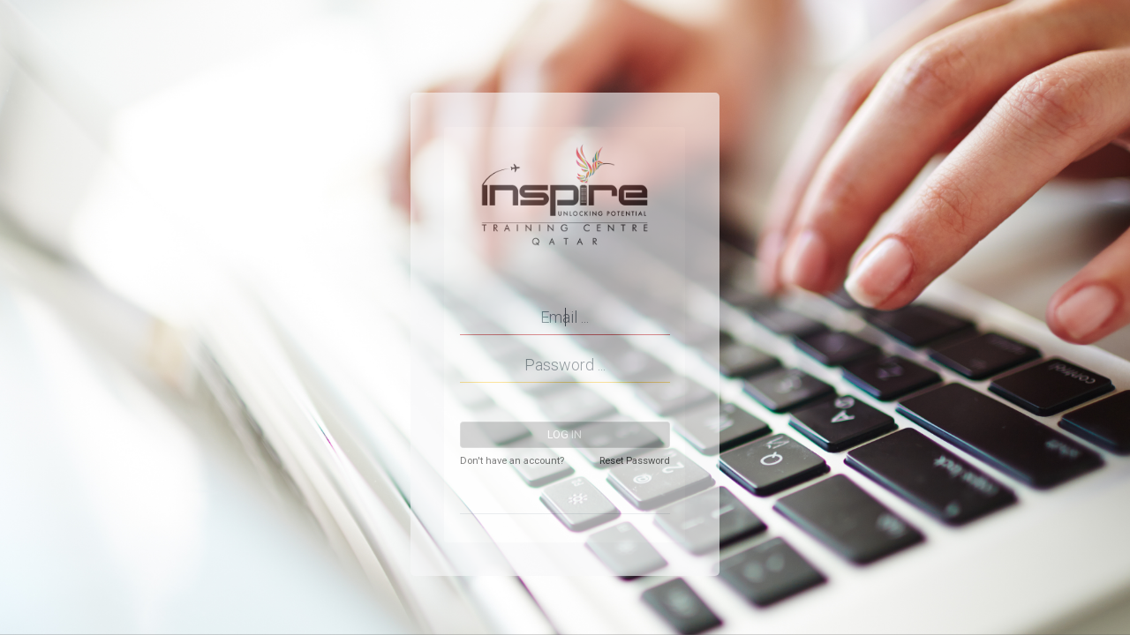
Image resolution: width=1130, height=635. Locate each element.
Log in (564, 435)
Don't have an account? (512, 461)
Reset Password (634, 461)
